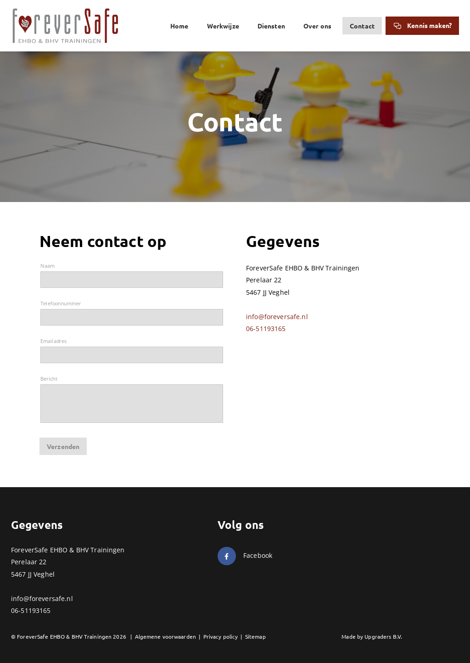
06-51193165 (266, 328)
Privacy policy (220, 636)
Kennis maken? (422, 25)
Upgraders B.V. (383, 636)
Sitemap (255, 636)
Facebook (257, 555)
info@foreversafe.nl (277, 316)
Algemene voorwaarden (165, 636)
